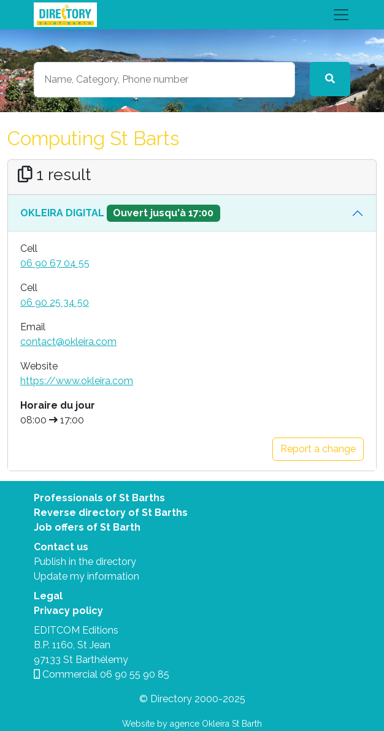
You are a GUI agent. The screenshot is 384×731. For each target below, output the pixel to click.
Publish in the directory (85, 561)
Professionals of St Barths (99, 498)
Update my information (86, 576)
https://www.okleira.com (76, 381)
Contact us (61, 547)
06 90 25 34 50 (54, 302)
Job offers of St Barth (87, 527)
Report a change (318, 449)
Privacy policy (68, 610)
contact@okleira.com (68, 341)
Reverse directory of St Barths (111, 512)
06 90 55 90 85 (134, 674)
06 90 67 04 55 (55, 263)
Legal (48, 596)
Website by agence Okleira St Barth (192, 724)
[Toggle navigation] (192, 14)
